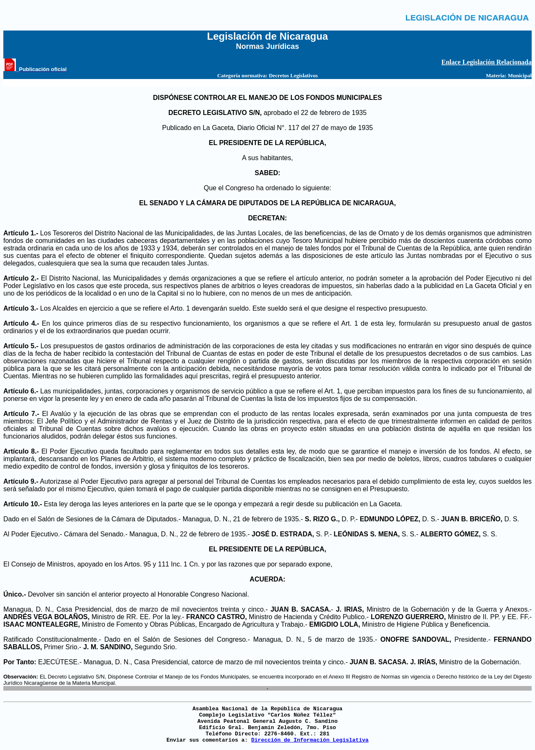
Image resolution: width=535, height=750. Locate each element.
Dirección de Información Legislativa (310, 740)
